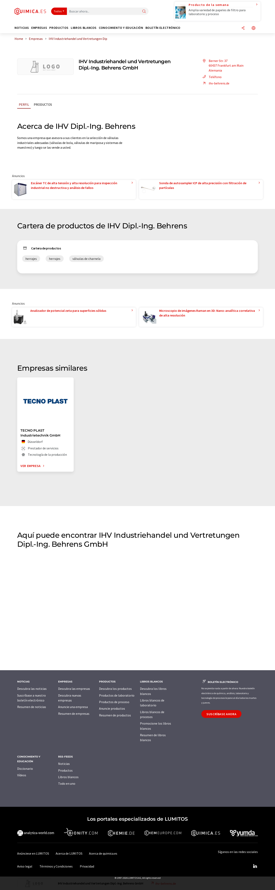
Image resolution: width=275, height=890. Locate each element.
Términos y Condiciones (56, 866)
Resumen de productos (115, 715)
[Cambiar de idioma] (253, 28)
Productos (43, 104)
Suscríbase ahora (221, 714)
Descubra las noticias (32, 689)
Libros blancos (68, 777)
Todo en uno (66, 783)
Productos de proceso (114, 702)
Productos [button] (59, 28)
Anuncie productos (112, 708)
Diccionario (25, 769)
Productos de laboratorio (116, 695)
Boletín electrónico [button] (162, 28)
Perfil (24, 104)
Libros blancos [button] (84, 28)
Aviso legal (24, 866)
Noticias (64, 764)
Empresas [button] (39, 28)
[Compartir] (243, 28)
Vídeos (21, 775)
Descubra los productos (115, 689)
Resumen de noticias (31, 707)
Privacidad (87, 866)
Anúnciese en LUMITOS (33, 853)
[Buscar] (144, 11)
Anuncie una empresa (73, 707)
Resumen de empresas (73, 714)
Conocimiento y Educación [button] (121, 28)
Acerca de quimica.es (103, 853)
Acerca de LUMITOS (69, 853)
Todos (58, 11)
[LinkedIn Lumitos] (255, 866)
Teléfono (211, 77)
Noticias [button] (22, 28)
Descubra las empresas (74, 689)
